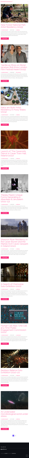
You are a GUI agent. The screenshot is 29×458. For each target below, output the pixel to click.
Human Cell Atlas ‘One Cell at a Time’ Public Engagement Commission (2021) (14, 328)
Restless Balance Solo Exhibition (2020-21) (11, 371)
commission (18, 335)
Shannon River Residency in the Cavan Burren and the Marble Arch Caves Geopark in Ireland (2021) (14, 242)
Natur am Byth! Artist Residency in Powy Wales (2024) (13, 109)
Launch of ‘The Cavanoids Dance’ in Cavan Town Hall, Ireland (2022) (14, 153)
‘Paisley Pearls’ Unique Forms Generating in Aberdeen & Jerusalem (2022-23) (12, 198)
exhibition (18, 158)
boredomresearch (5, 29)
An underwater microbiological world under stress (14, 414)
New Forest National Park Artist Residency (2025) (13, 26)
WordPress (14, 453)
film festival (18, 72)
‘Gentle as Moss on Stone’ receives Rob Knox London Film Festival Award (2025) (14, 67)
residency (18, 29)
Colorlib (5, 453)
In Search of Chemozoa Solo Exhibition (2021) (12, 285)
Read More (5, 38)
